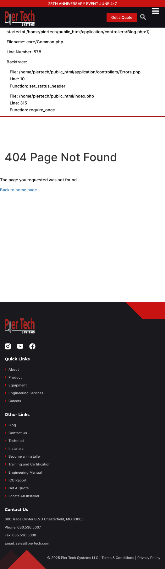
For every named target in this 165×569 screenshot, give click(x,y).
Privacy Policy (148, 558)
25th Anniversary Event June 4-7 (82, 3)
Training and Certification (29, 464)
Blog (12, 425)
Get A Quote (18, 488)
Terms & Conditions (118, 558)
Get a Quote (121, 17)
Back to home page (18, 189)
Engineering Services (25, 393)
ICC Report (17, 480)
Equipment (17, 385)
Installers (16, 448)
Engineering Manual (25, 472)
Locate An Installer (23, 496)
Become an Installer (24, 456)
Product (15, 377)
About (13, 369)
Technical (16, 441)
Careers (14, 401)
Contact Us (17, 433)
